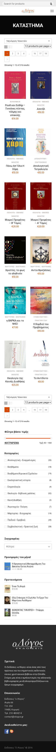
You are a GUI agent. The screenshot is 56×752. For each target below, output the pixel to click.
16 (35, 53)
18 (46, 53)
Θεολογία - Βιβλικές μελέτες (21, 493)
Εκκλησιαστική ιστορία (19, 480)
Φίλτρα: (10, 546)
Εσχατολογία (14, 487)
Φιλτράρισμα (11, 443)
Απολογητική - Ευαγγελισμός (22, 460)
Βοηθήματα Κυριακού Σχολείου (22, 473)
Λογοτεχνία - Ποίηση (17, 507)
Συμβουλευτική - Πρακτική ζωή (23, 526)
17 (40, 53)
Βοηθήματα (13, 467)
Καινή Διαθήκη (15, 500)
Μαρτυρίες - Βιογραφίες (19, 513)
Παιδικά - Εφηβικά (16, 520)
